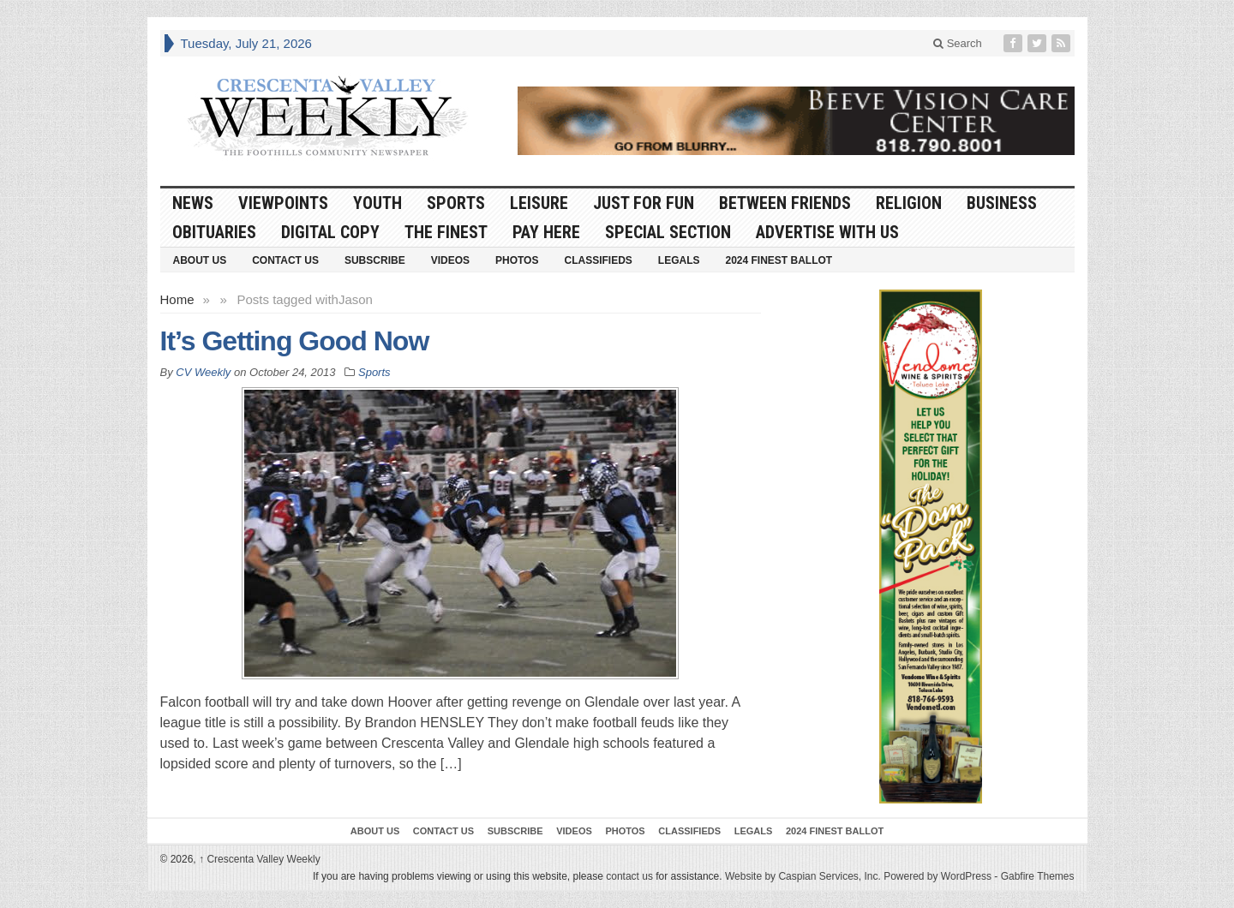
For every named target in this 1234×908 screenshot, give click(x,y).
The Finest (446, 232)
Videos (450, 260)
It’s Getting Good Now (294, 341)
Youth (377, 203)
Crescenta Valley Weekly (259, 859)
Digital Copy (330, 232)
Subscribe (374, 260)
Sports (456, 203)
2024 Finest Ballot (778, 260)
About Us (200, 260)
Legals (679, 260)
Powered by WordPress (937, 876)
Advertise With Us (827, 232)
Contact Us (285, 260)
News (192, 203)
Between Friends (785, 203)
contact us (629, 876)
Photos (516, 260)
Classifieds (598, 260)
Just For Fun (643, 203)
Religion (909, 203)
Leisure (539, 203)
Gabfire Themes (1038, 876)
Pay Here (546, 232)
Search (957, 43)
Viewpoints (283, 203)
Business (1002, 203)
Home (177, 299)
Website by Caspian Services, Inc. (803, 876)
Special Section (668, 232)
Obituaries (214, 232)
